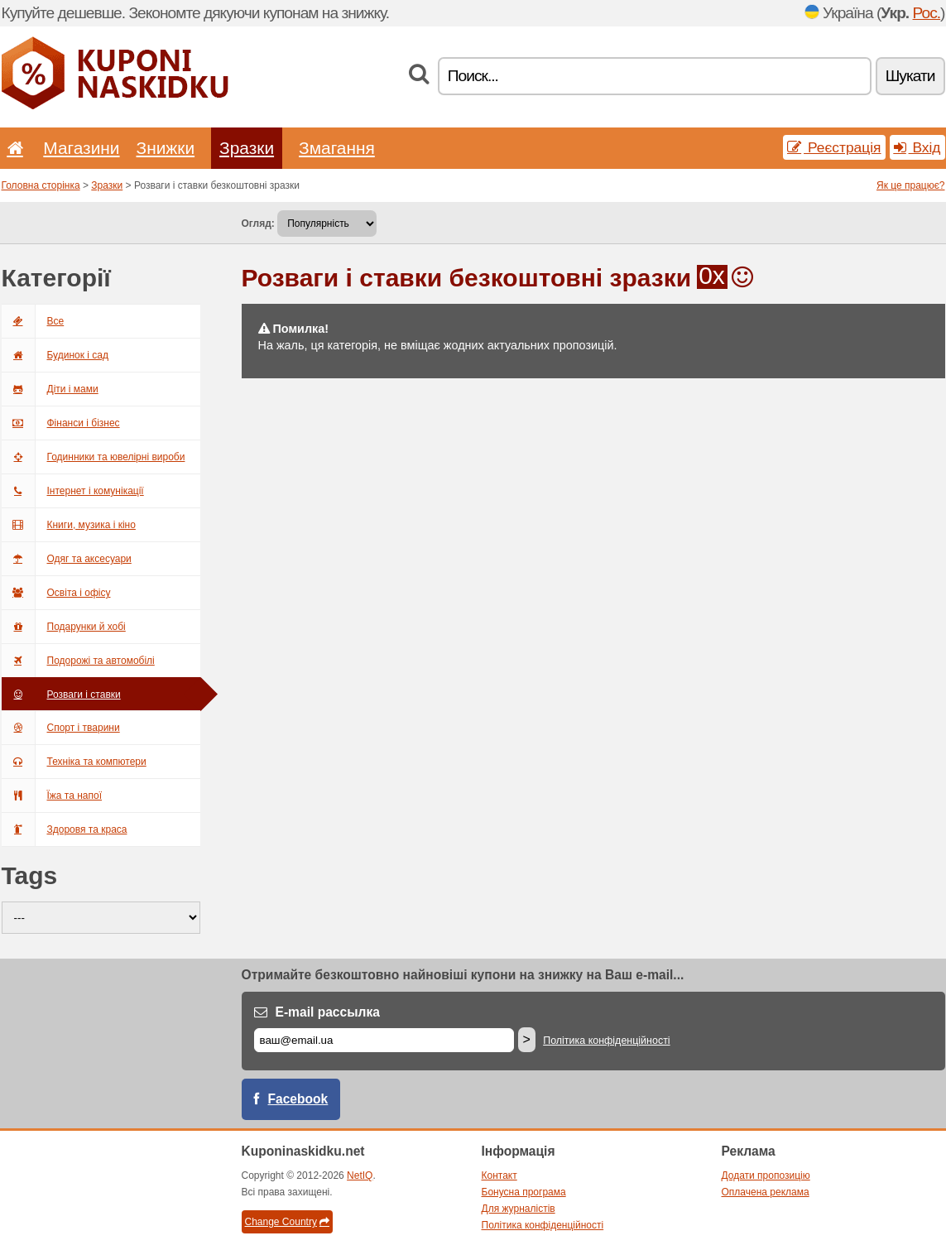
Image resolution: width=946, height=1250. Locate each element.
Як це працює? (910, 185)
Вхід (917, 147)
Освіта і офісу (56, 592)
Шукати (910, 75)
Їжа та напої (52, 795)
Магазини (81, 147)
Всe (33, 321)
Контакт (499, 1175)
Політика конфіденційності (606, 1040)
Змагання (337, 147)
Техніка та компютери (74, 761)
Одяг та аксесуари (67, 558)
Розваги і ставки (61, 694)
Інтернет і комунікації (73, 490)
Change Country (287, 1222)
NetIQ (359, 1175)
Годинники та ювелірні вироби (93, 457)
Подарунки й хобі (64, 626)
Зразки (246, 147)
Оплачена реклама (765, 1192)
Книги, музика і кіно (69, 524)
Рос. (927, 13)
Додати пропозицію (766, 1175)
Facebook (298, 1099)
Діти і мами (50, 389)
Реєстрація (834, 147)
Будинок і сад (55, 355)
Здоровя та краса (64, 829)
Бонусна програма (524, 1192)
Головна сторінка (41, 185)
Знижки (166, 147)
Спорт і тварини (61, 727)
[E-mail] (384, 1040)
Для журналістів (518, 1208)
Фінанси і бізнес (61, 423)
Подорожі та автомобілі (78, 660)
